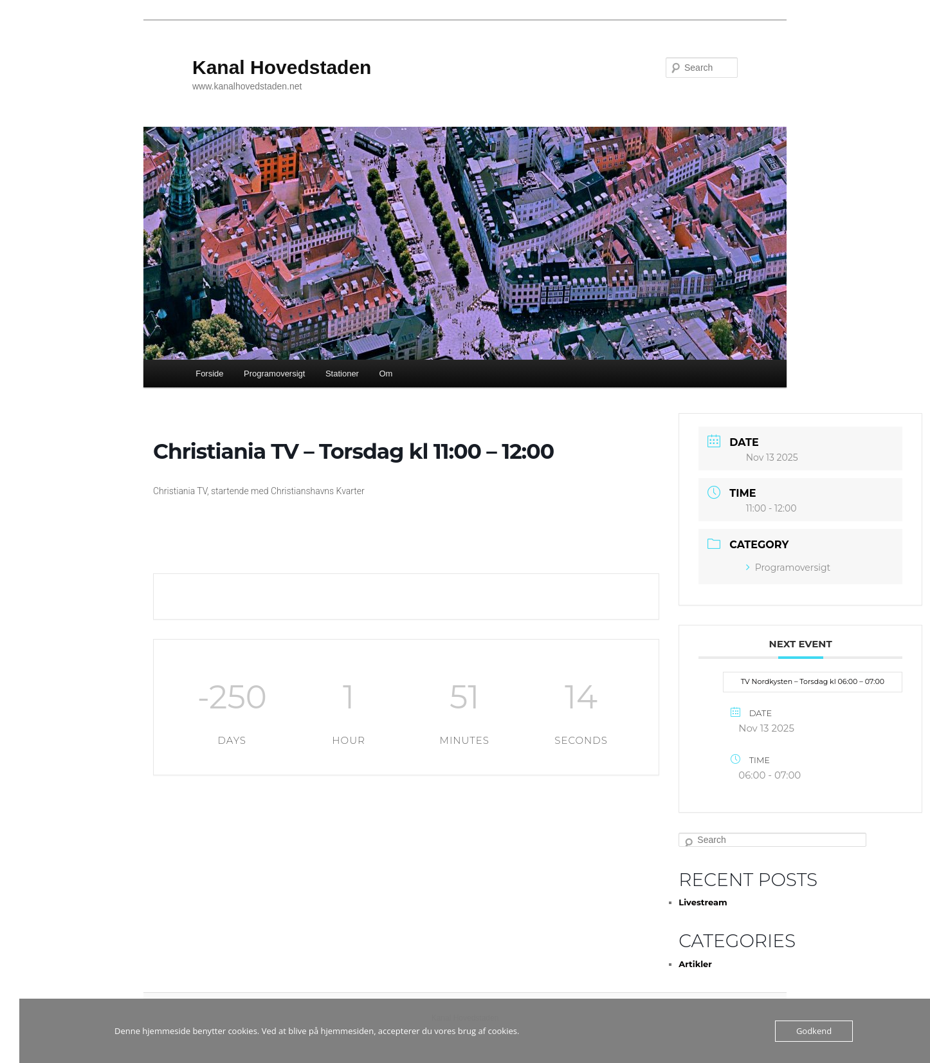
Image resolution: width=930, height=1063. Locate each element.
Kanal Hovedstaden (281, 67)
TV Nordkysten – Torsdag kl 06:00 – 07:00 (812, 681)
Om (385, 373)
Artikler (695, 964)
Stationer (342, 373)
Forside (209, 373)
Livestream (703, 902)
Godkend (814, 1031)
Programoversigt (274, 373)
